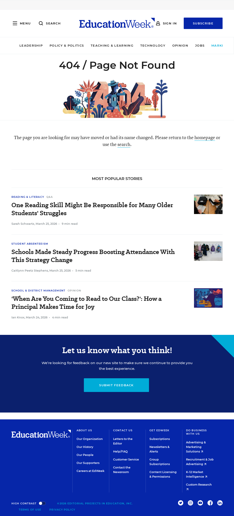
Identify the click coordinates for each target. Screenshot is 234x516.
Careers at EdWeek (90, 471)
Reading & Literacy (27, 196)
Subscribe (203, 23)
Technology (139, 45)
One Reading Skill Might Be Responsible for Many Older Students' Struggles (92, 209)
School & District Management (38, 290)
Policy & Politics (53, 45)
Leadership (17, 45)
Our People (85, 455)
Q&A (49, 196)
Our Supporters (88, 463)
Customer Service (126, 459)
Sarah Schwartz (22, 223)
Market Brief (213, 45)
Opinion (166, 45)
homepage (204, 137)
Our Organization (90, 439)
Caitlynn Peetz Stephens (29, 270)
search (123, 144)
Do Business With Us (196, 432)
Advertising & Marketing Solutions (196, 447)
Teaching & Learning (98, 45)
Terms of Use (30, 509)
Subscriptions (159, 439)
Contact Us (123, 430)
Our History (85, 447)
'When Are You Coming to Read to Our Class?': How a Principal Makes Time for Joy (86, 303)
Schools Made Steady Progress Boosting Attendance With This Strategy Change (93, 256)
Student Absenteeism (29, 243)
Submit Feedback (116, 385)
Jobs (186, 45)
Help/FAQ (120, 451)
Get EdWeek (159, 430)
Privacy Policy (62, 509)
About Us (84, 430)
